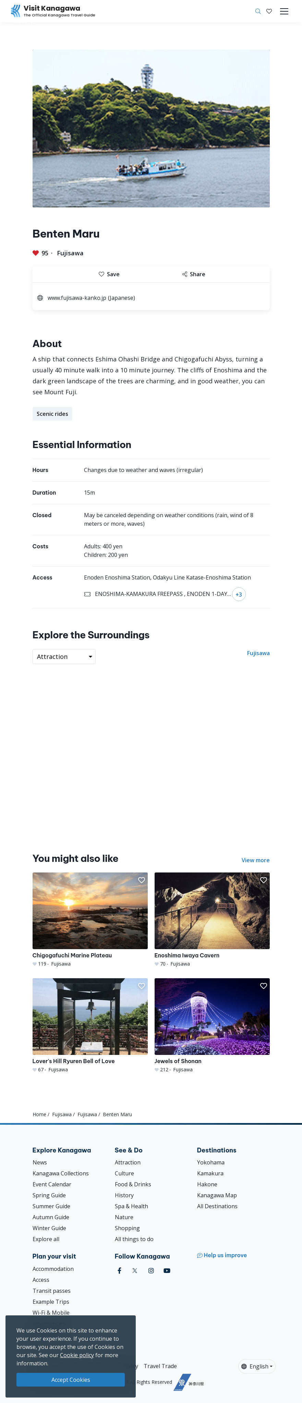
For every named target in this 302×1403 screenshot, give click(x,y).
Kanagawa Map (217, 1195)
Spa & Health (131, 1206)
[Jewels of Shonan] (212, 1025)
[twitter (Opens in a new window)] (135, 1270)
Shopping (127, 1228)
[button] (269, 11)
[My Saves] (269, 11)
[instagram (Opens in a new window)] (151, 1270)
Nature (124, 1217)
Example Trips (51, 1301)
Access (41, 1280)
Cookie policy (77, 1355)
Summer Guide (51, 1206)
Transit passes (52, 1290)
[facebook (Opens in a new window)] (119, 1270)
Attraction (128, 1162)
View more (256, 860)
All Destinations (217, 1206)
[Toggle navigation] (284, 11)
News (40, 1162)
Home (39, 1114)
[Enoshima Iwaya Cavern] (212, 919)
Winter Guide (49, 1228)
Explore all (46, 1239)
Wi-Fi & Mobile (51, 1312)
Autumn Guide (51, 1217)
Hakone (207, 1184)
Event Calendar (52, 1184)
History (124, 1195)
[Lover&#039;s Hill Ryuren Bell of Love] (90, 1025)
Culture (124, 1173)
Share (193, 274)
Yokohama (211, 1162)
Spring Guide (49, 1195)
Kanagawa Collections (61, 1173)
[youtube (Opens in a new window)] (167, 1270)
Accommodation (53, 1269)
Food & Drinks (133, 1184)
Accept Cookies (70, 1379)
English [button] (254, 1366)
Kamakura (210, 1173)
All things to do (134, 1239)
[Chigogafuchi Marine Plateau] (90, 919)
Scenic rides (52, 414)
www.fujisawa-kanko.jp (77, 298)
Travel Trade (160, 1366)
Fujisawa (70, 253)
